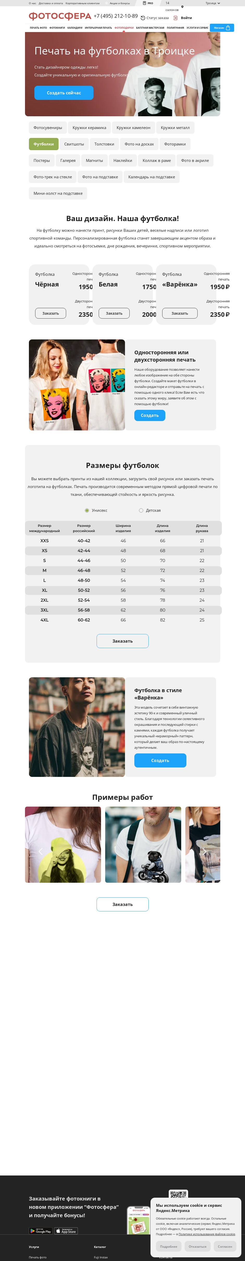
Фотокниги (57, 33)
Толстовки (104, 154)
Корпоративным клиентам (82, 3)
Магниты (94, 170)
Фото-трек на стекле (53, 187)
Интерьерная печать (98, 33)
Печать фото (38, 33)
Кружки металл (175, 137)
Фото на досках (139, 154)
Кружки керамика (89, 137)
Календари (74, 33)
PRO (150, 3)
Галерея (68, 170)
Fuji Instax (101, 1257)
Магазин (219, 33)
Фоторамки (175, 154)
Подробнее (168, 1246)
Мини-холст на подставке (58, 203)
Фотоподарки (124, 33)
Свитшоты (74, 154)
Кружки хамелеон (133, 137)
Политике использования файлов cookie (207, 1234)
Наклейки (123, 170)
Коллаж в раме (157, 170)
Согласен (225, 1246)
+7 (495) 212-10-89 (116, 17)
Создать (150, 425)
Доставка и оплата (51, 3)
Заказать (50, 323)
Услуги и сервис (198, 33)
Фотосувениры (48, 137)
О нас (32, 3)
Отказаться (197, 1246)
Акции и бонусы (120, 3)
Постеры (42, 170)
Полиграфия (175, 33)
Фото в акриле (195, 170)
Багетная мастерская (150, 33)
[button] (41, 861)
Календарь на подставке (151, 187)
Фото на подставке (100, 187)
